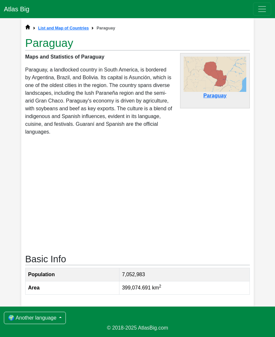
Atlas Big (16, 9)
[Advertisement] (137, 194)
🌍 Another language (33, 318)
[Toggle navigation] (262, 9)
